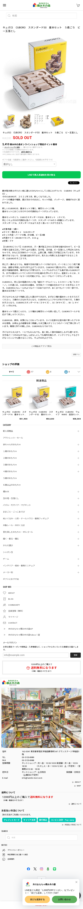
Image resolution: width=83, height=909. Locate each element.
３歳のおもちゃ (10, 465)
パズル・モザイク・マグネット (17, 505)
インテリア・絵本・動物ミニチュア (19, 566)
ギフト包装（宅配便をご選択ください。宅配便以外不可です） (28, 160)
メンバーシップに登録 (12, 147)
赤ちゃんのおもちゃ (12, 444)
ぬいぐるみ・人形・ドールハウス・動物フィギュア (26, 518)
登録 (75, 655)
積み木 (6, 492)
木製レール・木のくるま (14, 525)
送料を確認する (26, 152)
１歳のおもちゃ (10, 451)
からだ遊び (8, 545)
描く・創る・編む (11, 539)
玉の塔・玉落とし (11, 498)
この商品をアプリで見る (41, 346)
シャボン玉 (8, 552)
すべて (11, 372)
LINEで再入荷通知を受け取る (41, 175)
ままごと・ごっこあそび (14, 512)
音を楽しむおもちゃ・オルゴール (18, 532)
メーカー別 (8, 572)
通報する (76, 355)
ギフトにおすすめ (11, 579)
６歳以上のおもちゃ (12, 485)
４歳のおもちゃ (10, 471)
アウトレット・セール (13, 438)
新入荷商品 (8, 431)
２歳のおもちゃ (10, 458)
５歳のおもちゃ (10, 478)
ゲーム (6, 559)
